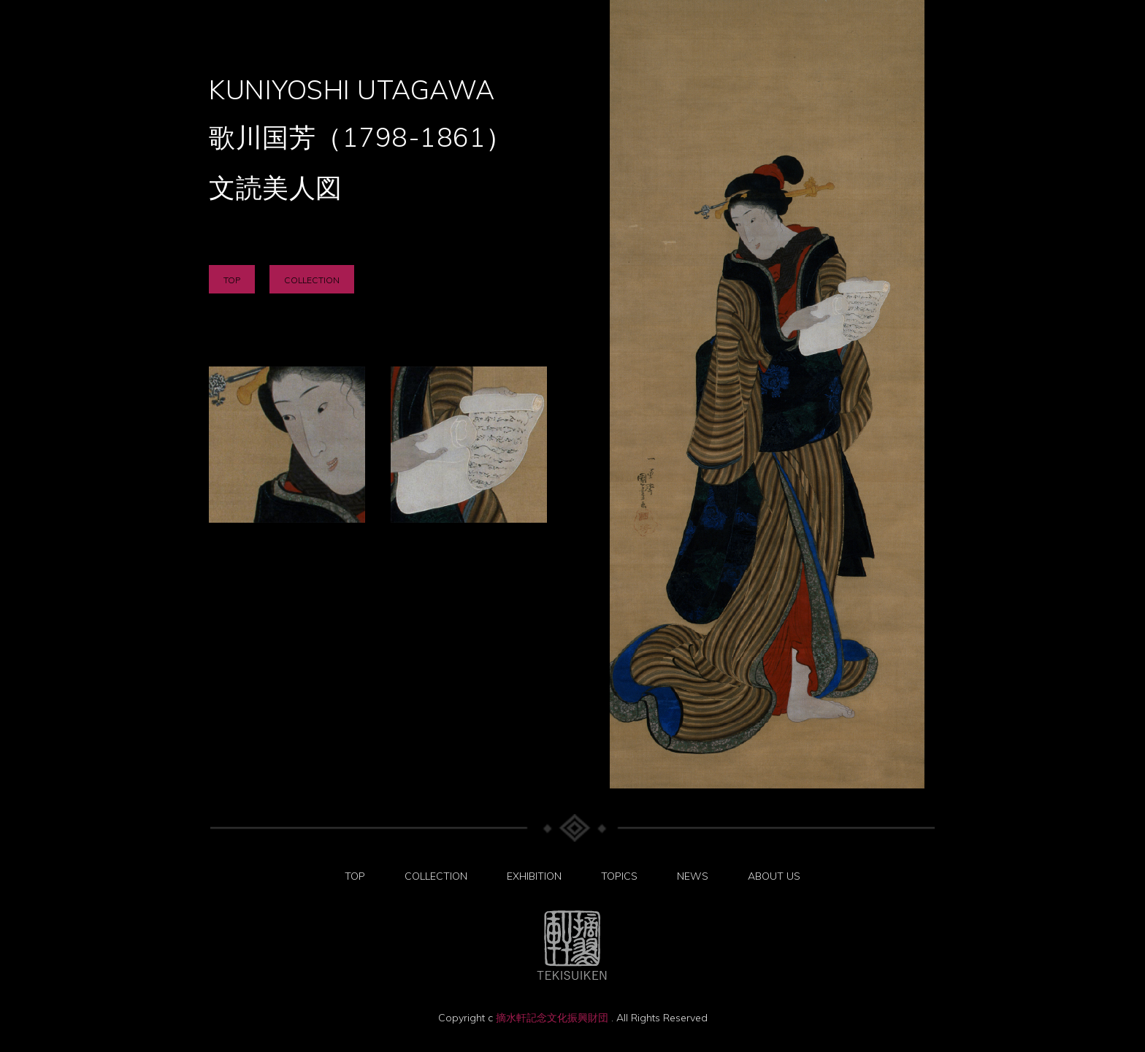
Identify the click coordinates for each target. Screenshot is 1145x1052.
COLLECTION (312, 279)
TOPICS (619, 876)
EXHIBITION (534, 876)
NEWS (692, 876)
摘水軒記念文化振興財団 (553, 1017)
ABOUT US (774, 876)
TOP (231, 279)
